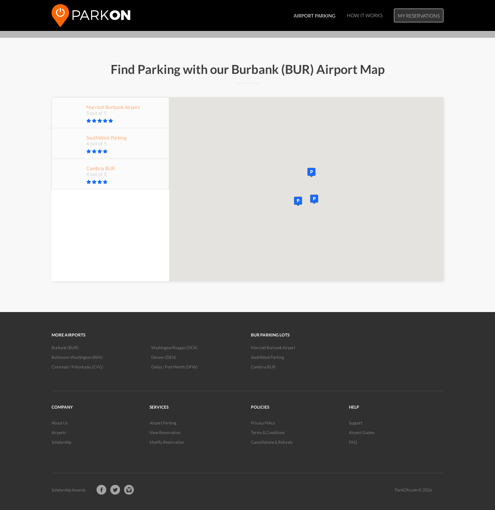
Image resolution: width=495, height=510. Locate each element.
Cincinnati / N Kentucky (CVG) (77, 366)
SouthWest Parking (267, 357)
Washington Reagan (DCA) (174, 347)
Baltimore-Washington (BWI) (77, 357)
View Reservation (165, 432)
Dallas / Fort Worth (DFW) (174, 366)
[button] (314, 199)
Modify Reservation (167, 442)
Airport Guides (362, 432)
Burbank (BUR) (65, 347)
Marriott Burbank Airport (273, 347)
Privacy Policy (263, 422)
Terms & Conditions (268, 432)
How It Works (365, 15)
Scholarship (61, 442)
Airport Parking (163, 422)
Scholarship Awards (69, 489)
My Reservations (419, 16)
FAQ (353, 442)
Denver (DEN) (163, 357)
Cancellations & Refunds (272, 442)
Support (355, 422)
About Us (60, 422)
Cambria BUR (263, 366)
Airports (59, 432)
